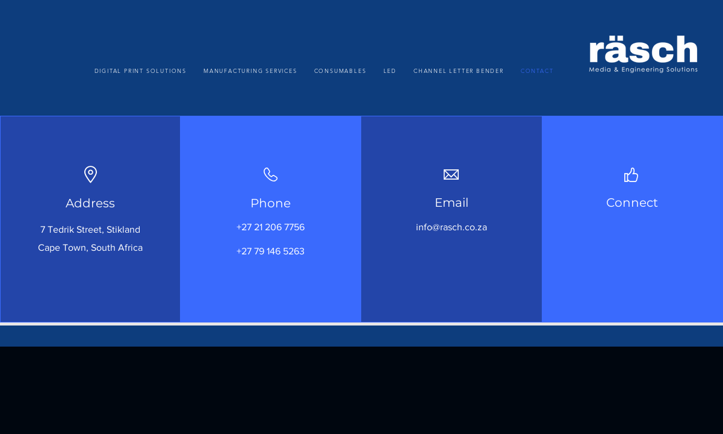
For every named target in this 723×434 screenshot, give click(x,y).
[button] (250, 70)
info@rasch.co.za (451, 227)
